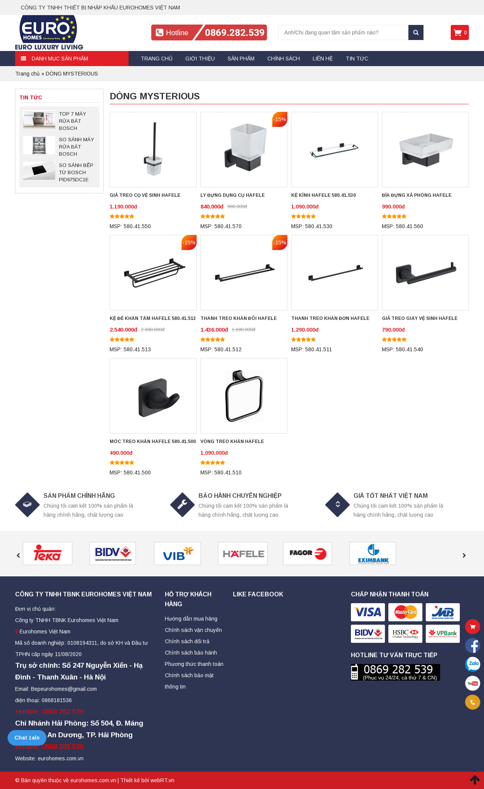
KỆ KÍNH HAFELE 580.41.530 (323, 195)
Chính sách (283, 59)
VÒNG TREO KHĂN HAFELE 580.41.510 (232, 442)
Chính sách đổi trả (187, 641)
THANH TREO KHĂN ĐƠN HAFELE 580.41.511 (330, 319)
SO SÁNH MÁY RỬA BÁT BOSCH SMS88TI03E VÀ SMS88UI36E (76, 147)
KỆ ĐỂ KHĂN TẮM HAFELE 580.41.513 (153, 318)
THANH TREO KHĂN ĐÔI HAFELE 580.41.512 (238, 319)
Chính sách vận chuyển (193, 630)
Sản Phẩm (241, 59)
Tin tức (357, 59)
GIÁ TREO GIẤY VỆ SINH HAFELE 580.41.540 (420, 319)
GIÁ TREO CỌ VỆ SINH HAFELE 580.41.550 (145, 196)
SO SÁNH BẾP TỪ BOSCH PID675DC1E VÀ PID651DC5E (76, 173)
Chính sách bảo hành (191, 653)
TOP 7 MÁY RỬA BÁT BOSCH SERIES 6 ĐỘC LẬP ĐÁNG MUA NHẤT (76, 121)
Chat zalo (27, 738)
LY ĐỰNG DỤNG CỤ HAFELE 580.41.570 (232, 196)
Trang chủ (156, 59)
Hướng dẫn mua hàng (191, 619)
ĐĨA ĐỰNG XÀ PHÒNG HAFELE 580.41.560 (416, 196)
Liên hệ (323, 59)
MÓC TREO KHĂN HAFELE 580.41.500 (153, 441)
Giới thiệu (200, 59)
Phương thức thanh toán (194, 664)
